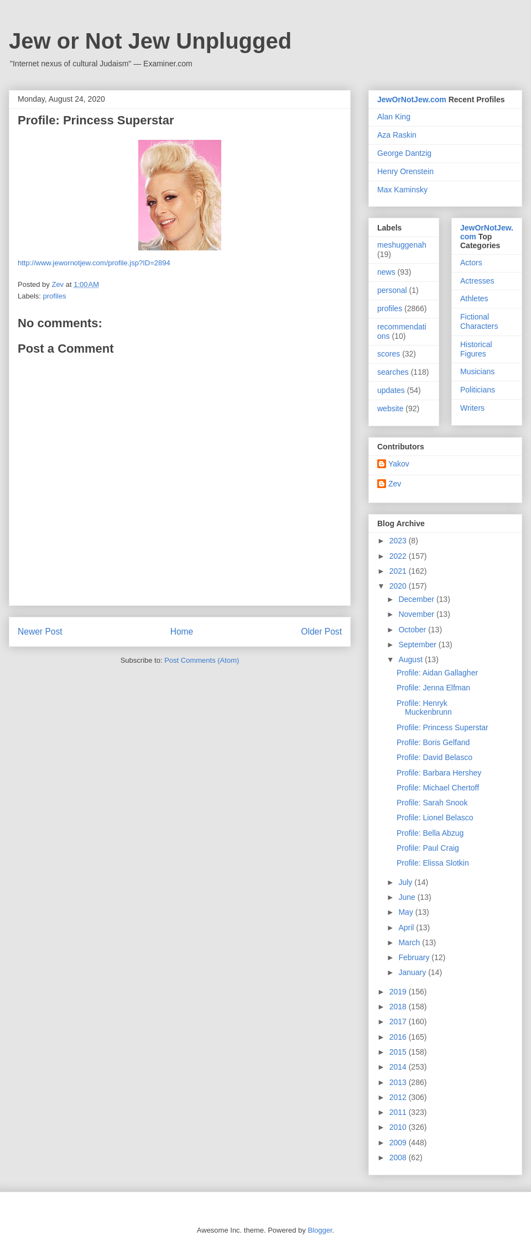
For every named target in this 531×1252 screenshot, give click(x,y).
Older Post (321, 631)
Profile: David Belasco (434, 757)
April (407, 927)
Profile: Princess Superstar (442, 727)
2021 (399, 571)
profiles (54, 296)
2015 (399, 1051)
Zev (394, 483)
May (406, 912)
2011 (399, 1112)
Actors (471, 262)
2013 (399, 1082)
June (407, 897)
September (418, 644)
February (414, 957)
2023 (399, 540)
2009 (399, 1142)
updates (391, 390)
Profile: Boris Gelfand (433, 742)
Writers (472, 408)
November (417, 614)
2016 (399, 1037)
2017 (399, 1021)
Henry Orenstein (405, 171)
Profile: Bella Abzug (430, 833)
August (411, 659)
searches (393, 372)
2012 (399, 1097)
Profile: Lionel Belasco (435, 817)
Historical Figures (476, 349)
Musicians (477, 371)
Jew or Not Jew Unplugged (150, 41)
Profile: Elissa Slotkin (433, 862)
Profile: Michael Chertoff (438, 787)
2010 (399, 1127)
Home (182, 631)
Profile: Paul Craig (428, 848)
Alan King (393, 116)
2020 (399, 586)
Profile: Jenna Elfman (433, 687)
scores (388, 353)
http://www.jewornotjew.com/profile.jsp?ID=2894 (94, 263)
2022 (399, 556)
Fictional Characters (479, 321)
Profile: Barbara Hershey (439, 772)
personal (392, 290)
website (390, 408)
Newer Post (40, 631)
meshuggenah (401, 244)
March (410, 942)
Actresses (477, 280)
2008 (399, 1157)
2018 (399, 1006)
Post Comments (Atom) (201, 660)
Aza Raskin (397, 134)
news (386, 272)
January (413, 972)
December (417, 599)
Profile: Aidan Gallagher (437, 672)
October (413, 629)
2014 (399, 1066)
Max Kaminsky (402, 189)
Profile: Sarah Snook (432, 802)
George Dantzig (404, 153)
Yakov (398, 463)
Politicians (477, 389)
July (406, 882)
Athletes (474, 298)
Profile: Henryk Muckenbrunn (424, 708)
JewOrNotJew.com (411, 99)
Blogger (320, 1230)
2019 (399, 991)
